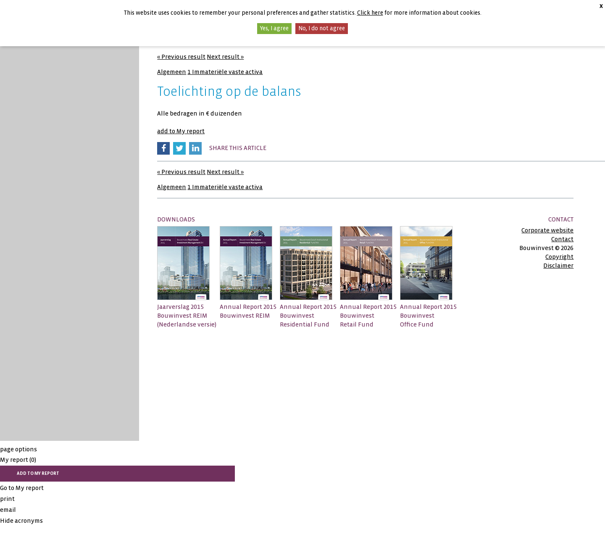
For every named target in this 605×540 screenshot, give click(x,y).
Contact (562, 239)
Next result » (225, 56)
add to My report (181, 131)
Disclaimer (558, 265)
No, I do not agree (321, 28)
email (8, 509)
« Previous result (181, 56)
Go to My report (22, 488)
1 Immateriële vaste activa (225, 71)
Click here (370, 13)
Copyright (559, 256)
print (7, 498)
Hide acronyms (21, 520)
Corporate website (547, 230)
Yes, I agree (274, 28)
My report (18, 459)
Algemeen (171, 71)
